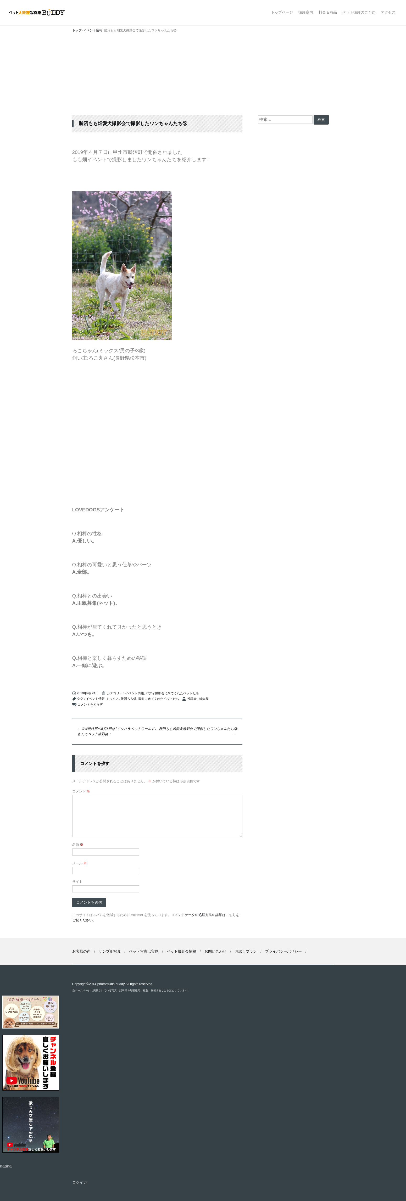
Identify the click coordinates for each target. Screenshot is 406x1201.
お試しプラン (246, 951)
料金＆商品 (328, 12)
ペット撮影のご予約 (358, 12)
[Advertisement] (203, 75)
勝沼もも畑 (128, 699)
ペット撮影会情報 (181, 951)
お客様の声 (81, 951)
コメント (81, 791)
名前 (78, 845)
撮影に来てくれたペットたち (158, 699)
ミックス (112, 699)
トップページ (282, 12)
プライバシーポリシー (283, 951)
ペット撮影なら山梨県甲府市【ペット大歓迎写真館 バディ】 (41, 13)
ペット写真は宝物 (143, 951)
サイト (77, 882)
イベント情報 (134, 693)
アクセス (388, 12)
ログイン (79, 1182)
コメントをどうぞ (90, 704)
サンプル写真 (110, 951)
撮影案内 (305, 12)
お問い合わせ (215, 951)
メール (79, 863)
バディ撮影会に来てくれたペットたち (172, 693)
